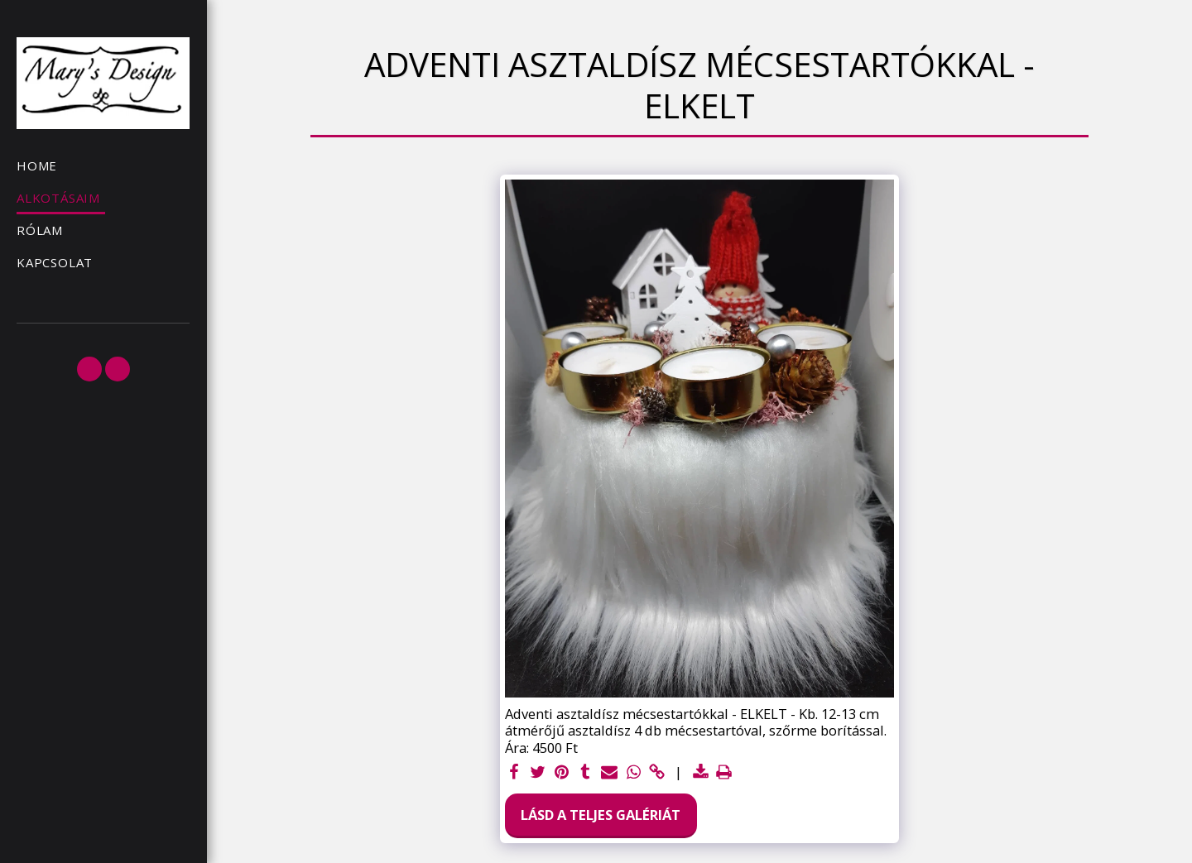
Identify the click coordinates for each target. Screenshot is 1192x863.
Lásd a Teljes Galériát (600, 814)
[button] (89, 369)
